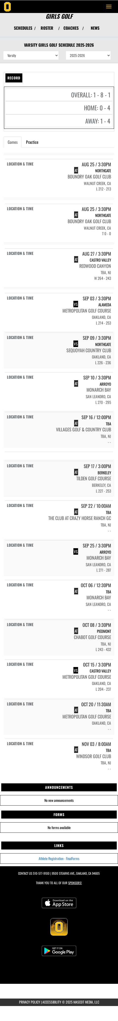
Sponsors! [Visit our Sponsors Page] (75, 882)
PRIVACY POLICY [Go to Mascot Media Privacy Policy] (29, 1002)
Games (13, 142)
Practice (32, 142)
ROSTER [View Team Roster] (47, 27)
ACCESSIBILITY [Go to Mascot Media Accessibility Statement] (51, 1002)
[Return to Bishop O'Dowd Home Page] (7, 6)
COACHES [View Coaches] (71, 27)
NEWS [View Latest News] (95, 27)
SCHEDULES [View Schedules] (23, 27)
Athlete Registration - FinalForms (59, 858)
